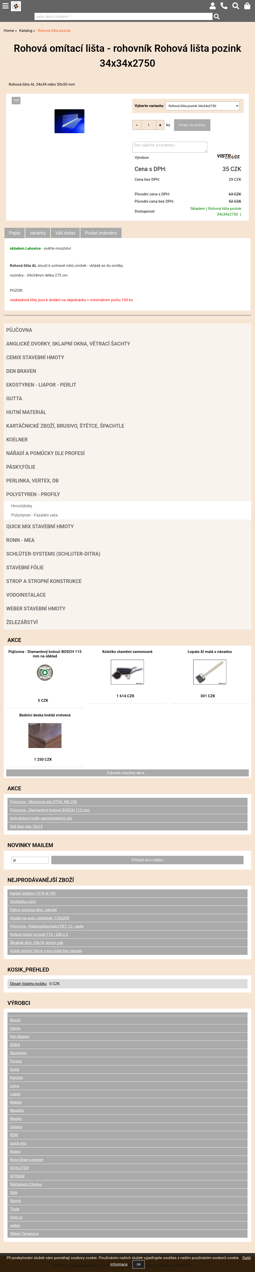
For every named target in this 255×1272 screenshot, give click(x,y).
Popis (14, 232)
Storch (15, 1201)
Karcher (16, 1077)
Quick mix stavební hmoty (40, 526)
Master (16, 1118)
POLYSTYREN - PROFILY (33, 494)
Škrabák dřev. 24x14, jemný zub (36, 942)
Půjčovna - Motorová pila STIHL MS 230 (43, 802)
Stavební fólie (25, 568)
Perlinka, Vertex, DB (32, 481)
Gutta (14, 399)
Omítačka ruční (23, 901)
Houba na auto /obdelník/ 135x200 (39, 918)
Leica (14, 1086)
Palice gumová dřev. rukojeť (33, 910)
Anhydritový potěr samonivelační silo (41, 818)
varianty (38, 232)
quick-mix (18, 1143)
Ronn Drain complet (26, 1159)
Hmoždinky (21, 505)
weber (15, 1225)
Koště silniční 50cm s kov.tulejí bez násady (46, 951)
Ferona (16, 1061)
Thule (14, 1209)
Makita (16, 1102)
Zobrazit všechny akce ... (127, 773)
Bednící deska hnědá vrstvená (44, 715)
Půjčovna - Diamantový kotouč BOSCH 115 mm (50, 810)
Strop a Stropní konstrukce (44, 581)
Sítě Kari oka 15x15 (26, 826)
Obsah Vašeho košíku (28, 984)
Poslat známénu (101, 232)
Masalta (17, 1110)
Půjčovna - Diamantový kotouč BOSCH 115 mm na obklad (44, 653)
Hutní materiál (26, 412)
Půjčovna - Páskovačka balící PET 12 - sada (46, 926)
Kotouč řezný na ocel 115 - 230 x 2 (39, 934)
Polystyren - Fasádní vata (34, 515)
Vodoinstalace (26, 595)
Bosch (15, 1020)
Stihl (13, 1192)
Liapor (15, 1094)
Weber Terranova (24, 1233)
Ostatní (16, 1127)
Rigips (15, 1151)
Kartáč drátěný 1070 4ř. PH (33, 893)
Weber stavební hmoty (35, 609)
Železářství (22, 622)
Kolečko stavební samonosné (127, 651)
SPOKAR (17, 1176)
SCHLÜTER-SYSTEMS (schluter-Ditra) (53, 554)
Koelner (17, 440)
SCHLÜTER (19, 1168)
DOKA (15, 1044)
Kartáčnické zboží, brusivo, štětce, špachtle (65, 426)
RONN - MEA (20, 540)
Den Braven (21, 371)
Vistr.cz (16, 1217)
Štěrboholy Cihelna (26, 1184)
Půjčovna (19, 330)
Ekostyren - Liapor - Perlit (41, 385)
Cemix (15, 1028)
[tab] (14, 233)
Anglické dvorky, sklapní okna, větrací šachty (68, 344)
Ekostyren (18, 1053)
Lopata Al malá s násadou (210, 651)
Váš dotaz (65, 232)
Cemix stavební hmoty (35, 357)
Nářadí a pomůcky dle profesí (45, 453)
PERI (14, 1135)
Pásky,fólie (20, 467)
